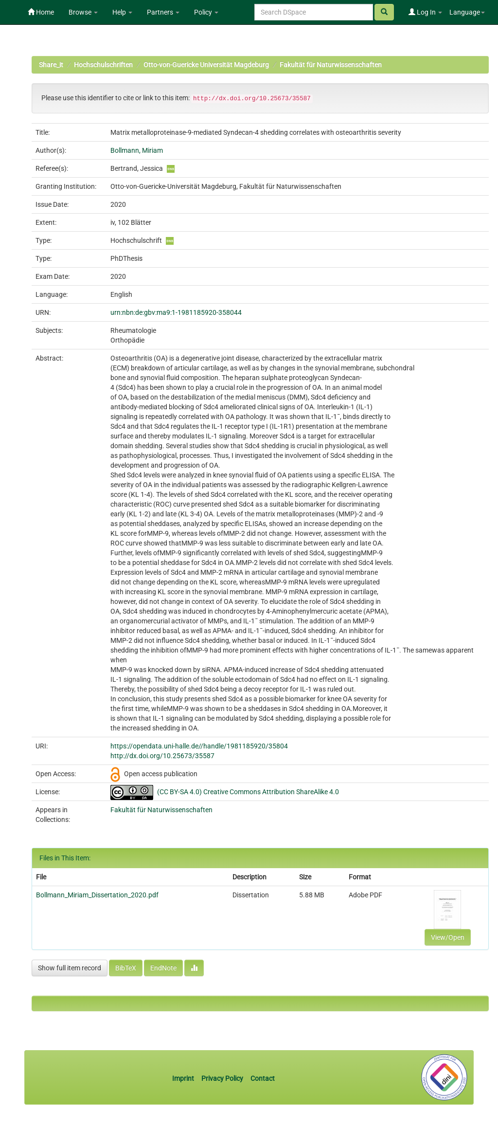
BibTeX (125, 968)
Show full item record (69, 968)
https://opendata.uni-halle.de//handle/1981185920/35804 (199, 746)
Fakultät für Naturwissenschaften (331, 65)
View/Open (447, 937)
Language (467, 12)
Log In (425, 12)
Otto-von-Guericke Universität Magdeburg (206, 65)
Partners (163, 12)
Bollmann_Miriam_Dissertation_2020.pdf (97, 895)
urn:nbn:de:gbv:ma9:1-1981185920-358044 (176, 312)
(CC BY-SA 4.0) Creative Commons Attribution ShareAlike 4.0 (248, 792)
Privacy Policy (222, 1078)
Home (41, 12)
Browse (83, 12)
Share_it (51, 65)
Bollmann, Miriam (136, 150)
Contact (262, 1078)
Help (122, 12)
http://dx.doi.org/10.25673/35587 (162, 756)
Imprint (184, 1078)
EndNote (163, 968)
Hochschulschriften (103, 65)
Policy (206, 12)
